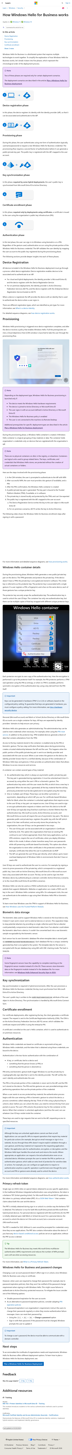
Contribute (42, 1445)
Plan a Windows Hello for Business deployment (24, 428)
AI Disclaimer (8, 1445)
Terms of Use (30, 1448)
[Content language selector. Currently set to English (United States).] (14, 1439)
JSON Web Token (46, 1198)
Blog (32, 1445)
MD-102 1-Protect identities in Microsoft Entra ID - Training (23, 1404)
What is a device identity (25, 308)
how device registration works (43, 313)
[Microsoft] (36, 3)
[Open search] (62, 3)
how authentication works (59, 1178)
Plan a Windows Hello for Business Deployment (23, 1364)
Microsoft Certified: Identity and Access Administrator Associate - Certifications (30, 1415)
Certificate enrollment (11, 45)
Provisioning (8, 39)
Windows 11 (16, 22)
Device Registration (11, 36)
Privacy (50, 1445)
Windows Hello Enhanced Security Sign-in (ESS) (37, 972)
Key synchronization (11, 42)
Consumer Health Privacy (13, 1448)
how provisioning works (58, 561)
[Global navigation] (2, 3)
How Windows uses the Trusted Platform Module (24, 906)
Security (20, 8)
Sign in (68, 3)
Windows (12, 8)
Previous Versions (22, 1445)
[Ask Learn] (63, 8)
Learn (4, 8)
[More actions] (67, 8)
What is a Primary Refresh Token (35, 1261)
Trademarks (42, 1448)
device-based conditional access (25, 1233)
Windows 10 (28, 22)
